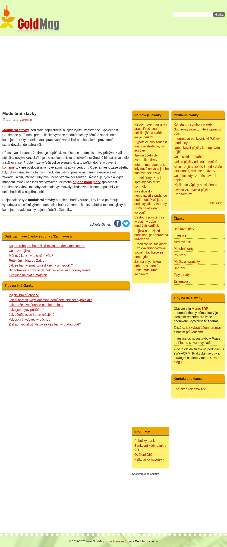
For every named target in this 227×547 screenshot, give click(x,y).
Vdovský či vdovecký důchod (29, 319)
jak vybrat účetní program (204, 327)
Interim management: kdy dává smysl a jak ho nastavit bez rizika (151, 169)
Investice (180, 235)
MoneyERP (200, 308)
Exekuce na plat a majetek (28, 275)
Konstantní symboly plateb (193, 124)
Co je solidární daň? (188, 157)
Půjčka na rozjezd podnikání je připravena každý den (151, 235)
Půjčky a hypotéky (187, 262)
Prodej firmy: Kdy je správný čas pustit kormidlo (148, 182)
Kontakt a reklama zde (190, 389)
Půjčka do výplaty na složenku (195, 185)
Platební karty (184, 249)
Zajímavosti (26, 120)
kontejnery (9, 167)
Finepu (183, 343)
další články (216, 203)
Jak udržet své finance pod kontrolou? (36, 305)
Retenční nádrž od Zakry (26, 260)
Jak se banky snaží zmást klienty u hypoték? (41, 265)
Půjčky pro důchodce (24, 295)
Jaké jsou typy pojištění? (26, 310)
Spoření (179, 268)
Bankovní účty (184, 229)
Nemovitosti (182, 242)
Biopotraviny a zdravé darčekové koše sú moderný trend (49, 270)
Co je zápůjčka (19, 251)
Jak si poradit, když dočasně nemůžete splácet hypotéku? (50, 300)
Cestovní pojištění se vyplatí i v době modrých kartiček (149, 221)
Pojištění (180, 255)
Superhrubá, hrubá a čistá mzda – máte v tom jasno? (47, 246)
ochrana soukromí (121, 541)
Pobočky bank (144, 441)
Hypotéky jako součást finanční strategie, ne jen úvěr (150, 146)
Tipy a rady (182, 275)
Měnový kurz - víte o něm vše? (31, 255)
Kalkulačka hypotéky (149, 459)
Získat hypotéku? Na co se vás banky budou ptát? (45, 324)
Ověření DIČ (143, 454)
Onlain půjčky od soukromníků (195, 162)
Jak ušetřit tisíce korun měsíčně (31, 314)
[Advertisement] (113, 73)
